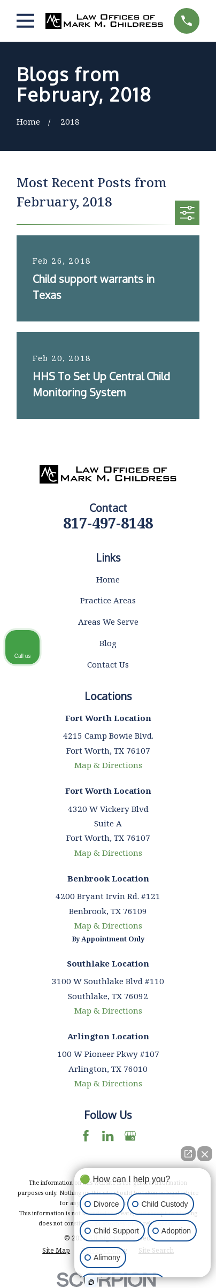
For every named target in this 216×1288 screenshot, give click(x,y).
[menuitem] (56, 1250)
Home (108, 579)
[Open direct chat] (188, 1153)
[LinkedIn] (107, 1135)
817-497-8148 (108, 523)
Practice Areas (108, 600)
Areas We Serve (108, 621)
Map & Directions (108, 765)
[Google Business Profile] (130, 1135)
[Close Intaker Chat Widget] (204, 1153)
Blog (108, 643)
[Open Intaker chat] (91, 1282)
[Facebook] (85, 1135)
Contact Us (108, 664)
